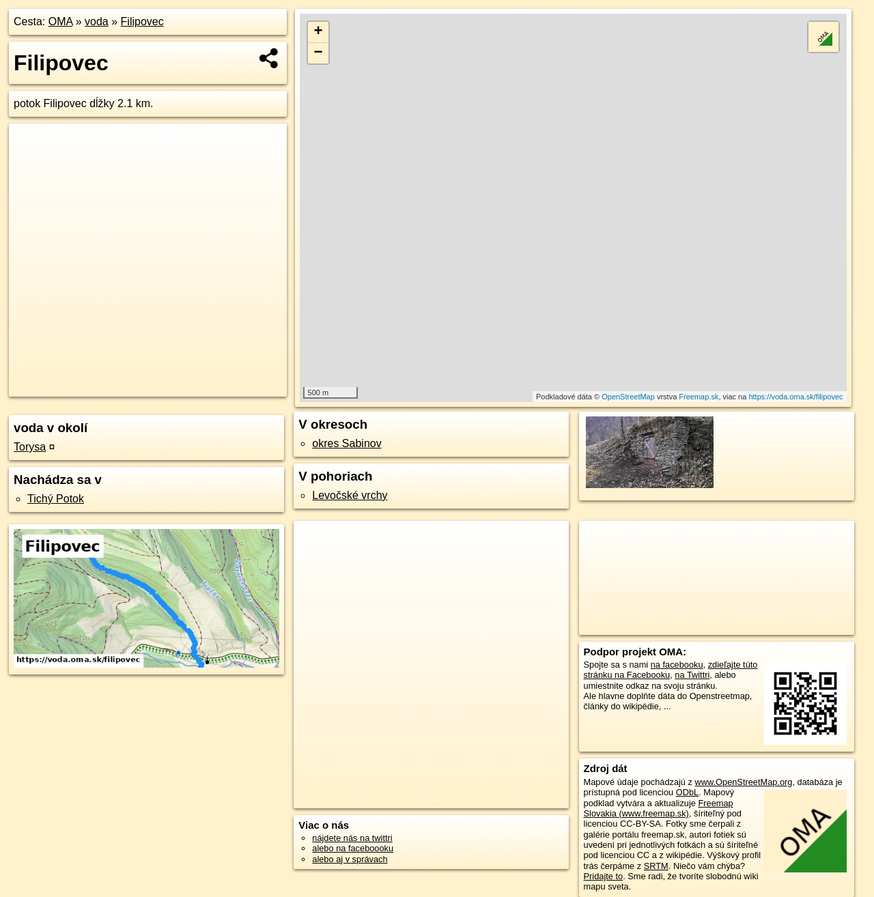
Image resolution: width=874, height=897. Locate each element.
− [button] (318, 53)
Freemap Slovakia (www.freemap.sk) (658, 808)
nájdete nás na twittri (352, 838)
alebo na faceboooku (352, 848)
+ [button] (318, 32)
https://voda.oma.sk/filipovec (795, 397)
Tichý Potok (55, 498)
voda (97, 21)
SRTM (656, 866)
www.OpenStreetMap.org (743, 782)
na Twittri (692, 675)
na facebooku (677, 664)
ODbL (687, 792)
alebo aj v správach (349, 859)
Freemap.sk (698, 397)
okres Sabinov (346, 443)
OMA (60, 21)
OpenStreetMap (628, 397)
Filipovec (142, 21)
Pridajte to (603, 876)
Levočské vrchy (349, 495)
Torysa (30, 447)
